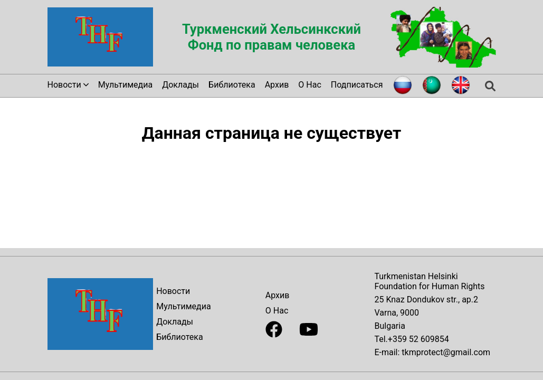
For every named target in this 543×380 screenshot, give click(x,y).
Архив (277, 85)
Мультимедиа (125, 85)
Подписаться (357, 85)
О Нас (309, 85)
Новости (173, 291)
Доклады (180, 85)
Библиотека (231, 85)
